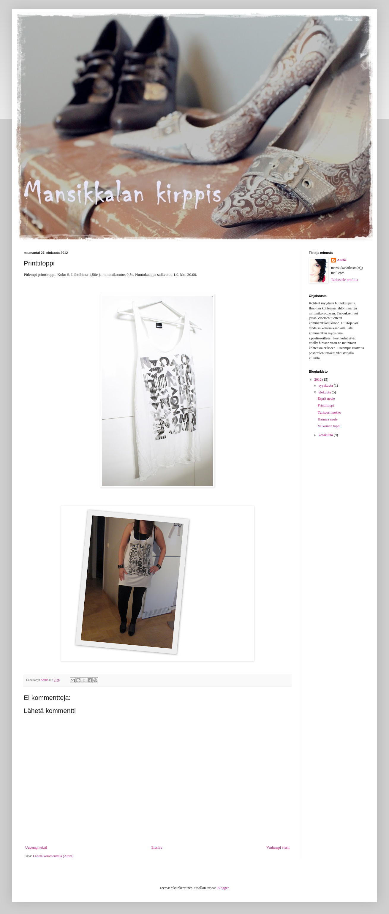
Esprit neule (326, 398)
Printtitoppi (326, 405)
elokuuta (325, 392)
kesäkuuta (326, 435)
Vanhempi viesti (278, 847)
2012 (318, 379)
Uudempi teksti (36, 847)
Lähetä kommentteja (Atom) (53, 856)
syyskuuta (326, 385)
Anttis (341, 260)
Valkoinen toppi (329, 426)
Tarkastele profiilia (344, 280)
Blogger (223, 888)
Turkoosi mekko (329, 412)
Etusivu (156, 847)
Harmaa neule (328, 419)
